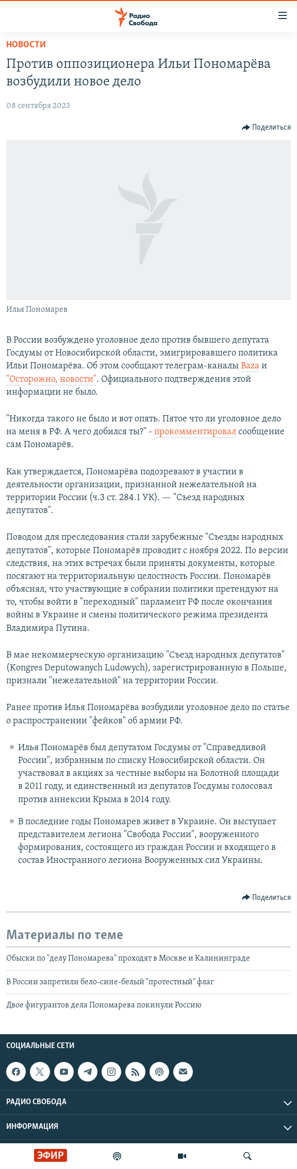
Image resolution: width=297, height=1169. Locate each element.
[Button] (266, 127)
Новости (26, 45)
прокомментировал (195, 432)
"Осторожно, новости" (51, 379)
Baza (250, 366)
